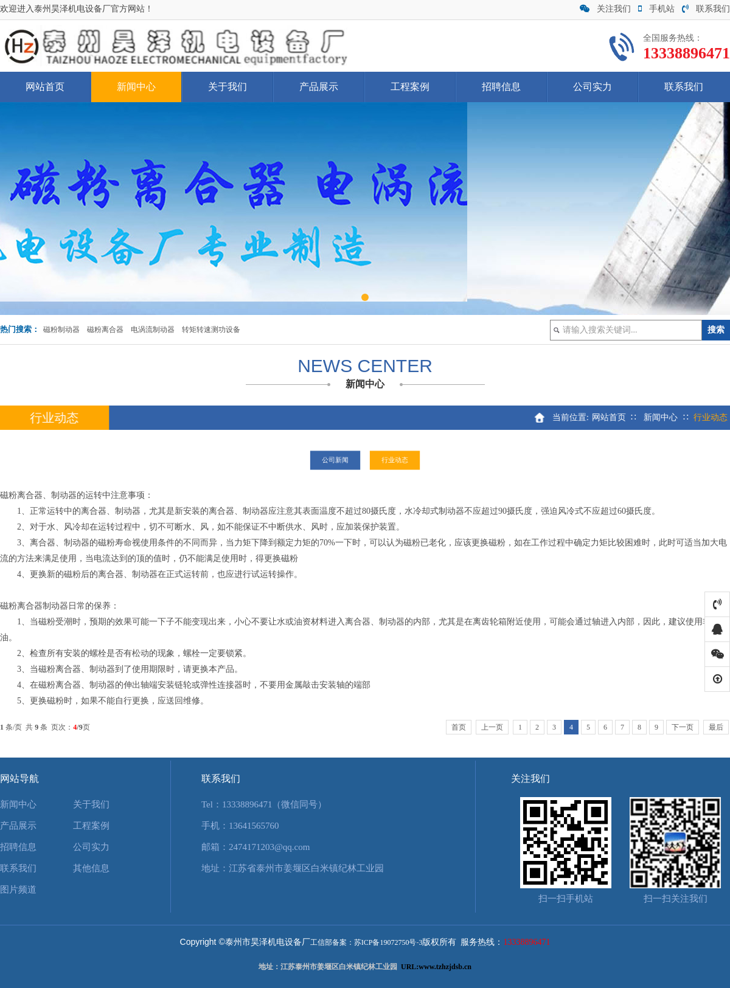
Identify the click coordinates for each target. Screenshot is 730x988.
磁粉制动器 (61, 329)
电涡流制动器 (153, 329)
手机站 (656, 8)
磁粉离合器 (105, 329)
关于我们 (227, 86)
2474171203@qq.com (269, 847)
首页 (458, 727)
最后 (716, 727)
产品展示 (318, 86)
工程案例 (410, 86)
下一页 (682, 727)
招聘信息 (501, 86)
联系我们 (706, 8)
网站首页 (45, 86)
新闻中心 (136, 86)
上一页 (492, 727)
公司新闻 (341, 460)
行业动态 (389, 460)
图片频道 (18, 889)
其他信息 (91, 868)
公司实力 (592, 86)
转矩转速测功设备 (211, 329)
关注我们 (605, 8)
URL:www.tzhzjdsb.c (434, 966)
